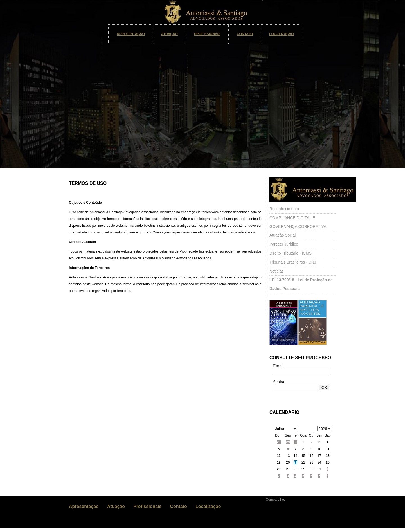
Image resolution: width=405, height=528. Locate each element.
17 (319, 456)
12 (278, 456)
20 (288, 462)
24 (319, 462)
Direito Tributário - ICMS (290, 253)
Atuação (169, 34)
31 (319, 469)
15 (303, 456)
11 (327, 449)
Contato (245, 34)
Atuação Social (282, 235)
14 (295, 456)
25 (327, 462)
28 (278, 442)
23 (311, 462)
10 (319, 449)
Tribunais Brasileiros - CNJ (292, 262)
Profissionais (207, 34)
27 (288, 469)
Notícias (276, 271)
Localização (281, 34)
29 (288, 442)
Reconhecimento (284, 208)
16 (311, 456)
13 (288, 456)
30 (295, 442)
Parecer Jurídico (283, 244)
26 (278, 469)
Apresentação (131, 34)
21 (295, 462)
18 (327, 456)
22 (303, 462)
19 (278, 462)
